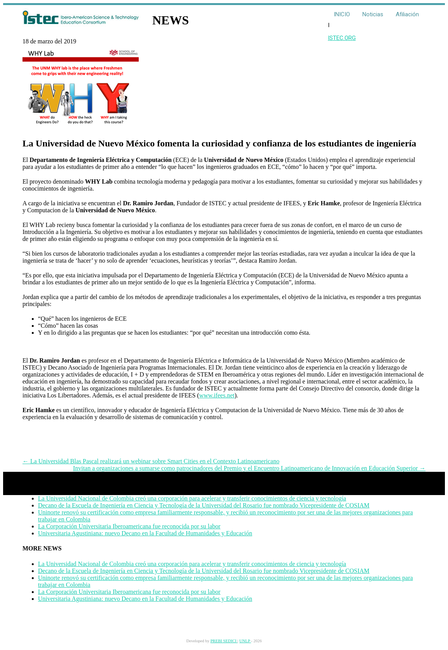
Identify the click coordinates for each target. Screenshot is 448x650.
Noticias (372, 14)
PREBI (216, 641)
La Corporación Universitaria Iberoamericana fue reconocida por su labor (129, 526)
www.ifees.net (216, 395)
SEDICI (230, 641)
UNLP (245, 641)
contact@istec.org (67, 618)
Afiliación (407, 14)
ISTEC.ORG (342, 37)
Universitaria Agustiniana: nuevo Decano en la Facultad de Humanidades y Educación (145, 533)
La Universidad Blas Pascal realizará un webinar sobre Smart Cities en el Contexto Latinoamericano (150, 461)
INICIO (342, 14)
